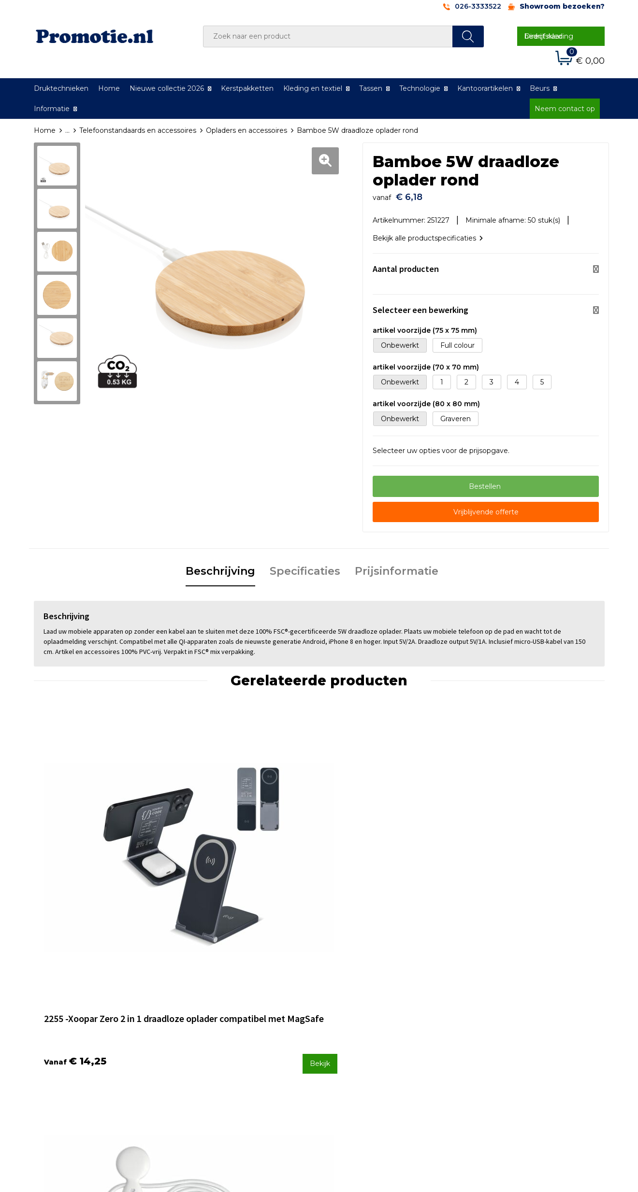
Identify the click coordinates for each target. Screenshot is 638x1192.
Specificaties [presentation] (305, 567)
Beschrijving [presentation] (220, 567)
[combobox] (328, 36)
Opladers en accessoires (246, 130)
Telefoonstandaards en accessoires (137, 130)
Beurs (540, 88)
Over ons (204, 994)
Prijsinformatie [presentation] (396, 567)
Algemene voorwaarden (513, 994)
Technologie (419, 88)
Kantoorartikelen (485, 88)
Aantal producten (406, 264)
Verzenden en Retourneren (377, 1019)
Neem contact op (565, 108)
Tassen (370, 88)
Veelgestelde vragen (224, 1006)
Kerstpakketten (247, 88)
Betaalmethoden (360, 1006)
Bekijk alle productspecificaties (428, 234)
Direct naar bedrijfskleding (548, 36)
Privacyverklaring (501, 1019)
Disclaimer (490, 1032)
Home (109, 88)
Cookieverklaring (500, 1006)
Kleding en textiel (312, 88)
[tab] (220, 567)
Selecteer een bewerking (420, 306)
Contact (344, 994)
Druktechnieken (61, 88)
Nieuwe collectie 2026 (167, 88)
